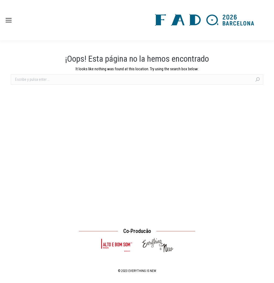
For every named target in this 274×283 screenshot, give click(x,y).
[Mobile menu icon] (8, 20)
